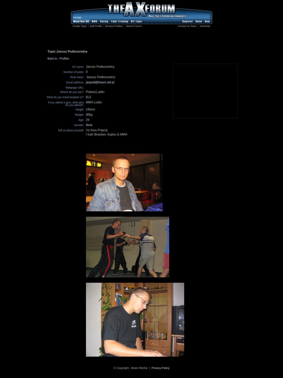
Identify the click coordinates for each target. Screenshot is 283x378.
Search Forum (134, 26)
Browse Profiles (114, 26)
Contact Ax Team (187, 26)
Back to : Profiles (58, 58)
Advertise (205, 26)
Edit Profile (96, 26)
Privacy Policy (160, 368)
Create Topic (80, 26)
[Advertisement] (141, 39)
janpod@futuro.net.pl (100, 82)
